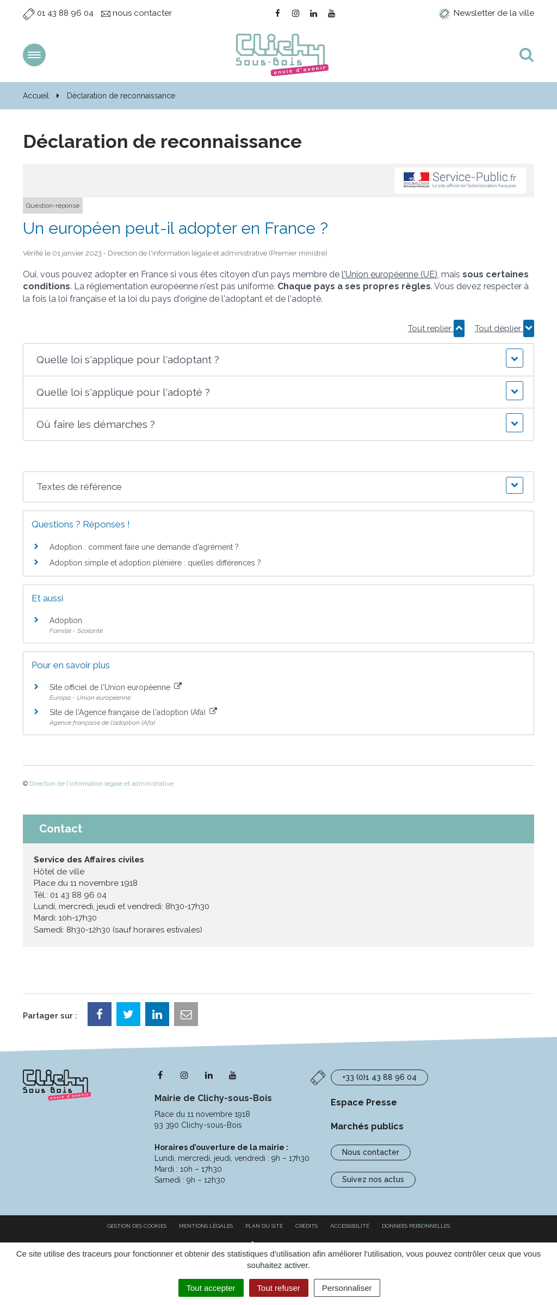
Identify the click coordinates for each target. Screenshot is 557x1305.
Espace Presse (364, 1102)
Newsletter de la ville (485, 13)
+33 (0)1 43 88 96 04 (379, 1077)
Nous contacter (370, 1152)
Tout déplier (504, 328)
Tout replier (436, 328)
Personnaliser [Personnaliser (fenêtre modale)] (347, 1287)
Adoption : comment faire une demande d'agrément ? (144, 547)
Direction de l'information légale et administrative (101, 783)
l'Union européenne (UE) (389, 274)
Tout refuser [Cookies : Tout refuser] (278, 1287)
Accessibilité (349, 1226)
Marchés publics (367, 1126)
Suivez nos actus (373, 1179)
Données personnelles (416, 1226)
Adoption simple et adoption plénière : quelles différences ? (155, 562)
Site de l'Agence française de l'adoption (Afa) (133, 712)
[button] (278, 360)
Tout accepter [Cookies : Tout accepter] (211, 1287)
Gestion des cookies (136, 1226)
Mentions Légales (206, 1226)
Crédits (306, 1226)
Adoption (65, 620)
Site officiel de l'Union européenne (115, 687)
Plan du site (264, 1226)
